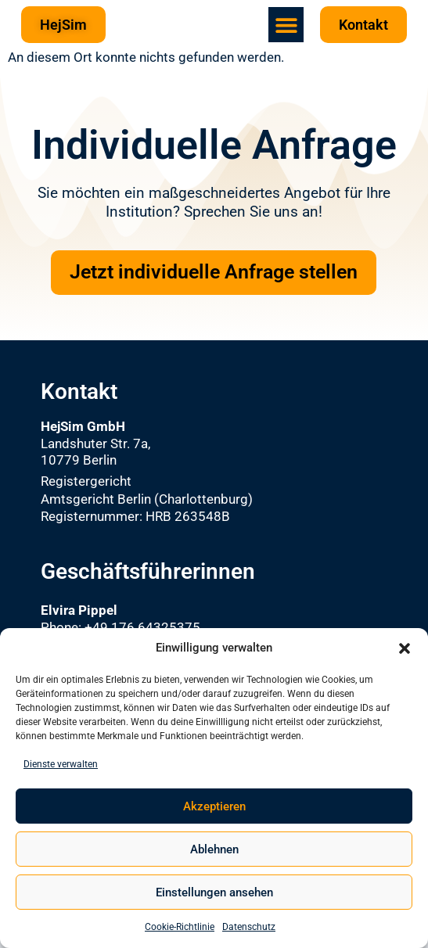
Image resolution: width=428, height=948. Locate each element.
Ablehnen (214, 849)
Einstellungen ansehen (214, 892)
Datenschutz (248, 926)
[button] (404, 648)
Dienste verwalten (60, 764)
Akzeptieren (214, 806)
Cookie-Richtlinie (179, 926)
